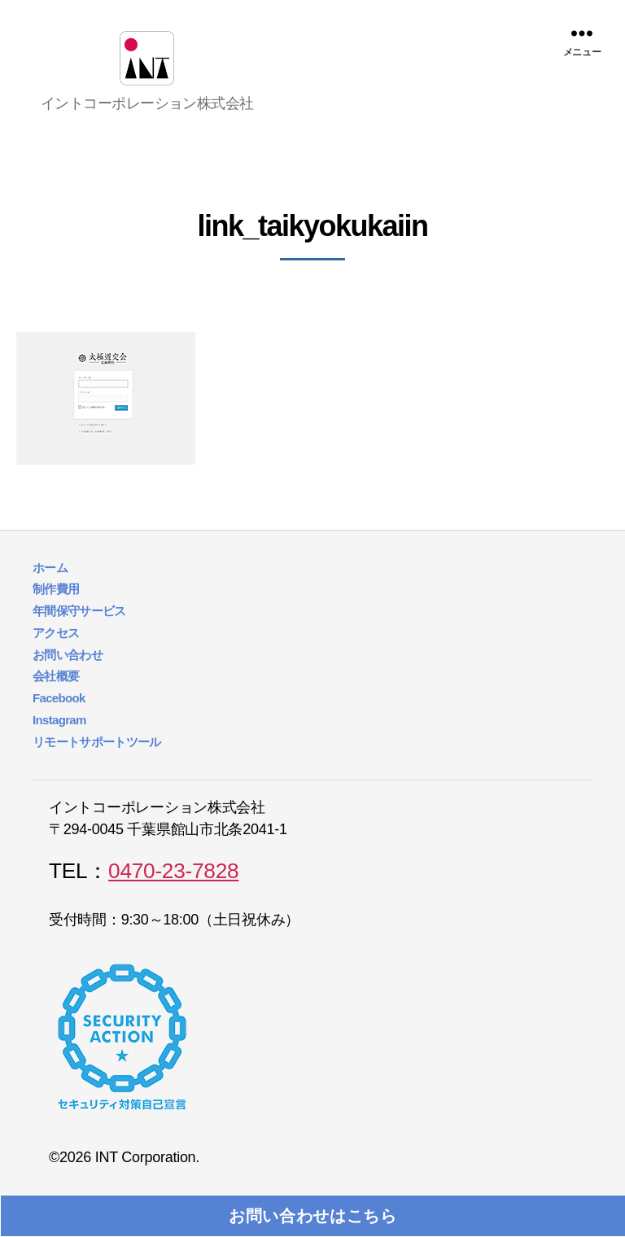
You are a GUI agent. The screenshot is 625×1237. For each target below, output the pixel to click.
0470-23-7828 (173, 890)
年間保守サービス (79, 630)
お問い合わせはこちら (313, 1216)
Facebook (59, 717)
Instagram (59, 738)
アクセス (56, 651)
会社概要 (56, 695)
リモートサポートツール (97, 760)
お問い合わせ (68, 673)
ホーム (50, 586)
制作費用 (56, 608)
